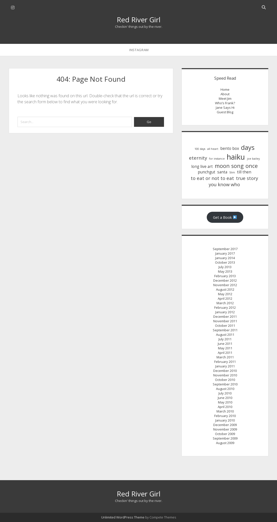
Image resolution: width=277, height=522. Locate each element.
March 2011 (225, 357)
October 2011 (225, 325)
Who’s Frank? (225, 103)
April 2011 (225, 352)
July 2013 (225, 267)
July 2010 (225, 393)
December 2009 (225, 425)
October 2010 (225, 379)
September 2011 (225, 330)
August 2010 (225, 388)
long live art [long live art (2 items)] (202, 166)
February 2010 (225, 415)
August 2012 (225, 289)
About (225, 94)
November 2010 (225, 375)
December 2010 (225, 370)
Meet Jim (225, 98)
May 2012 (225, 294)
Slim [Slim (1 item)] (232, 172)
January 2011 (225, 366)
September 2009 (225, 438)
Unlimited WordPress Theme (122, 517)
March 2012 (225, 303)
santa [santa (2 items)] (222, 172)
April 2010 (225, 406)
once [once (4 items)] (252, 165)
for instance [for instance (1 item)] (217, 158)
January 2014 (225, 258)
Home (225, 89)
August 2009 (225, 443)
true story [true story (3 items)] (247, 178)
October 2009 (225, 434)
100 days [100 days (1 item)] (199, 149)
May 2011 (225, 348)
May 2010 (225, 402)
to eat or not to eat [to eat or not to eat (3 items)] (212, 178)
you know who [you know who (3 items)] (224, 184)
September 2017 (225, 249)
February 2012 (225, 307)
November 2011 (225, 321)
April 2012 (225, 298)
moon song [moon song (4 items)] (229, 165)
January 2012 (225, 312)
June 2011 (225, 343)
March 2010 (225, 411)
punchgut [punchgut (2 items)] (206, 172)
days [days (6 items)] (247, 147)
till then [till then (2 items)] (244, 172)
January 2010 (225, 420)
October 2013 (225, 262)
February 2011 (225, 361)
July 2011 (225, 339)
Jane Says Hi (225, 107)
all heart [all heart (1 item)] (212, 149)
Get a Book (225, 217)
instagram (139, 50)
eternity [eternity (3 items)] (198, 158)
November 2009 (225, 429)
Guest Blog (225, 112)
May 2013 (225, 271)
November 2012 (225, 285)
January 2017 (225, 253)
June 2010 (225, 397)
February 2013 (225, 276)
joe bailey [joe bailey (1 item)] (253, 158)
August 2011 (225, 334)
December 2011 (225, 316)
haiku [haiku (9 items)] (236, 157)
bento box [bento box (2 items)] (229, 148)
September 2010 (225, 384)
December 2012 (225, 280)
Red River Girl (138, 19)
